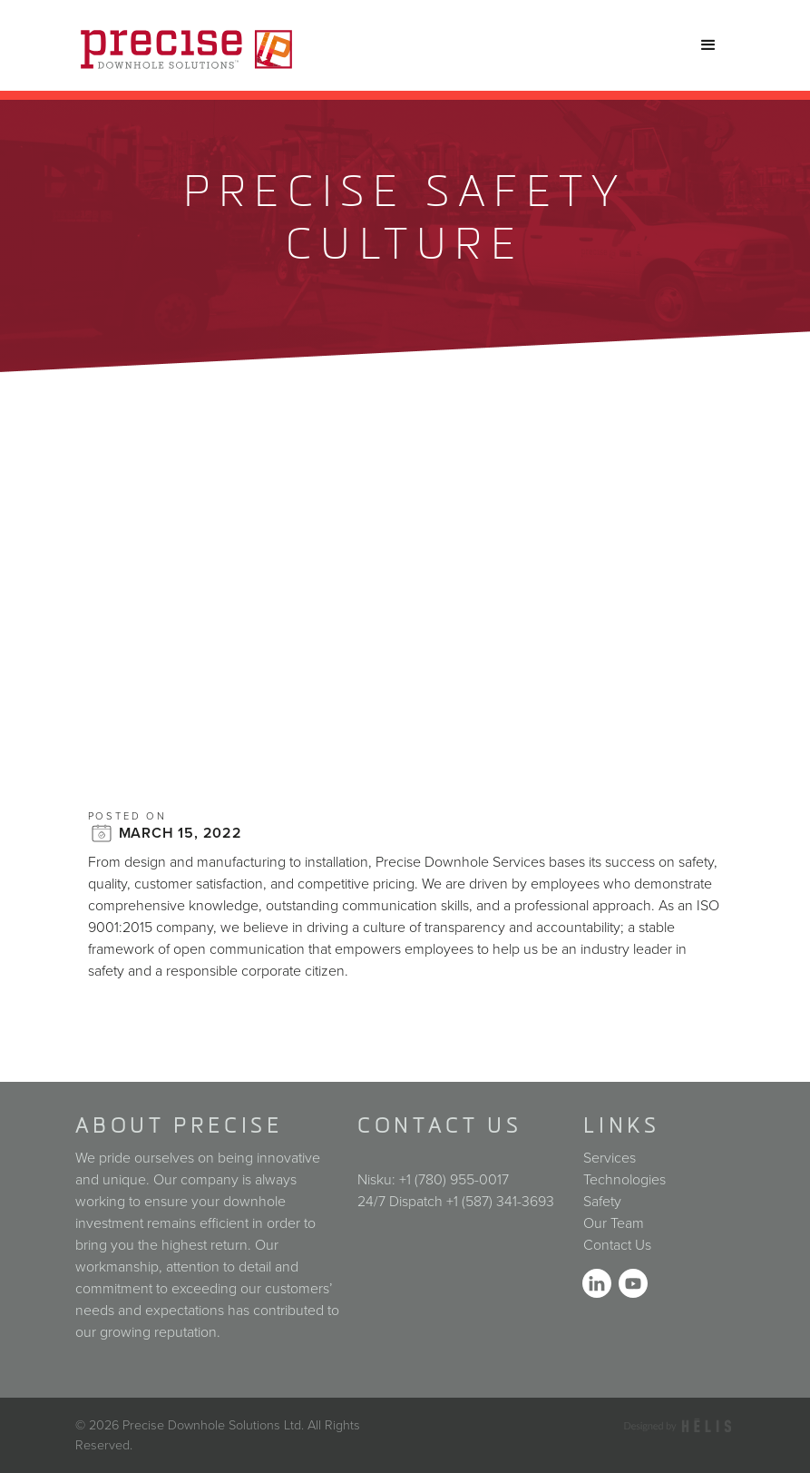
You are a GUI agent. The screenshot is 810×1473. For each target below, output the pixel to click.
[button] (708, 45)
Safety (602, 1202)
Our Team (613, 1223)
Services (609, 1158)
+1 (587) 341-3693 (500, 1202)
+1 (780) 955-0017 (454, 1180)
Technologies (624, 1180)
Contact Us (617, 1245)
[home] (186, 45)
